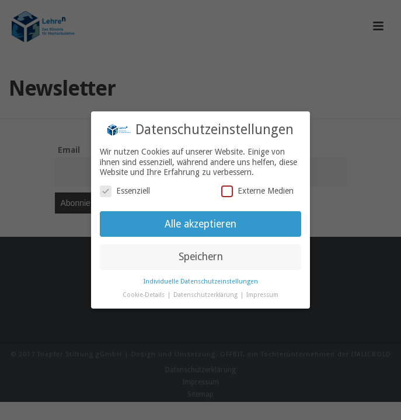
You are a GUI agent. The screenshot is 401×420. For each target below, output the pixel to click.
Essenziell (125, 191)
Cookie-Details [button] (144, 295)
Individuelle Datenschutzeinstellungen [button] (201, 281)
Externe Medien (257, 191)
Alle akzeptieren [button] (200, 224)
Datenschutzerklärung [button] (206, 295)
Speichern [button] (201, 256)
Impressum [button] (262, 295)
